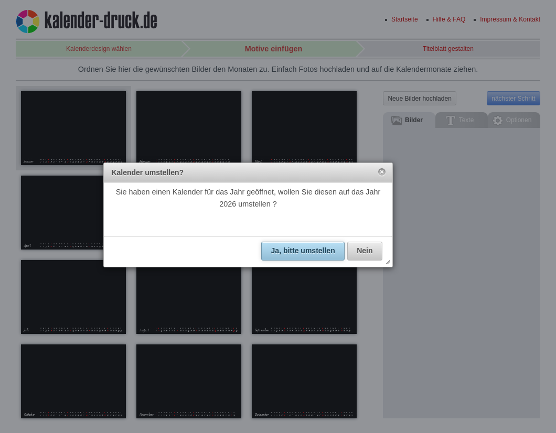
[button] (382, 172)
